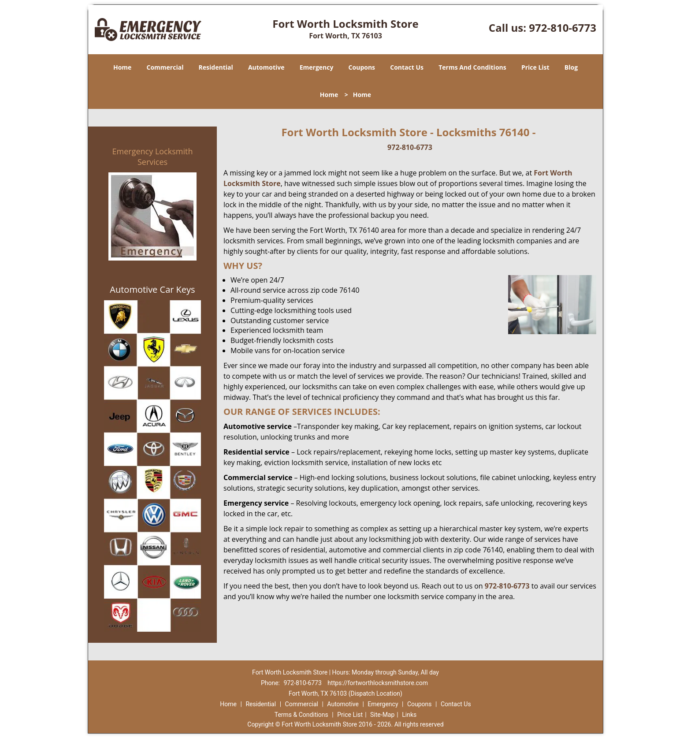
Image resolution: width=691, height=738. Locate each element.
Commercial (165, 67)
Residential (216, 67)
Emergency (317, 67)
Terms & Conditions (301, 714)
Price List (535, 67)
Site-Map (382, 714)
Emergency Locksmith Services (152, 156)
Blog (571, 67)
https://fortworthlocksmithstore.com (377, 682)
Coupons (362, 67)
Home (122, 67)
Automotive (266, 67)
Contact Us (407, 67)
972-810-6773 (562, 27)
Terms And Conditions (472, 67)
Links (409, 714)
